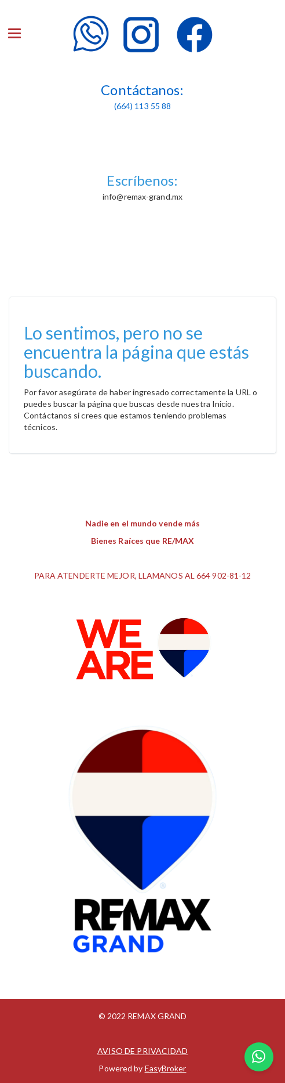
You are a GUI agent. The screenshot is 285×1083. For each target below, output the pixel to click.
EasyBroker (166, 1068)
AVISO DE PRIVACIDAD (142, 1051)
